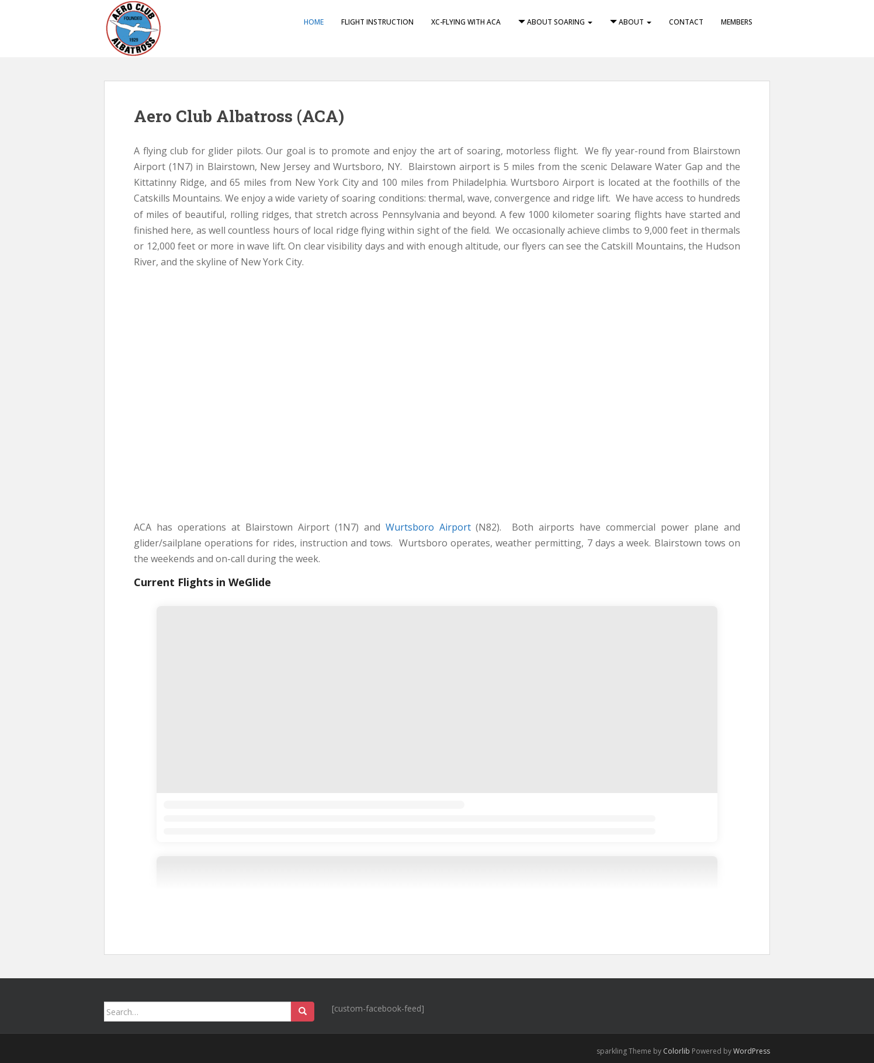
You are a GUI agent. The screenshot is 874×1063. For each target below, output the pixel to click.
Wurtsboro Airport (428, 527)
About (630, 22)
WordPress (751, 1051)
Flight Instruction (377, 22)
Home (314, 22)
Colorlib (676, 1051)
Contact (686, 22)
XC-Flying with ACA (466, 22)
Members (736, 22)
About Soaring (555, 22)
